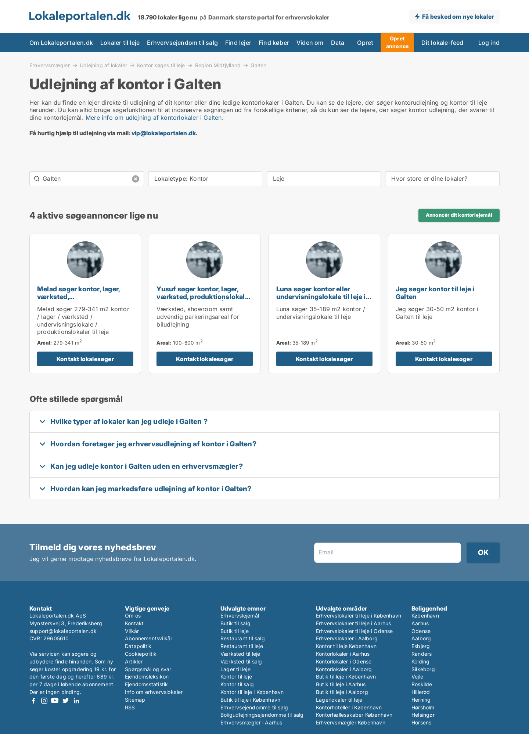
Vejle (417, 676)
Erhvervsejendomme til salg (254, 707)
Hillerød (420, 692)
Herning (421, 700)
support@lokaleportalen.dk (63, 631)
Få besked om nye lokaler (458, 16)
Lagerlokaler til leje (339, 700)
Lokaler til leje (120, 42)
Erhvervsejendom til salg (182, 42)
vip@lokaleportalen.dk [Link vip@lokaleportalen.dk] (164, 133)
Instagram (44, 700)
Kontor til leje (236, 676)
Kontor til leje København (346, 646)
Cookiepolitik (141, 654)
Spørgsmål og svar (148, 669)
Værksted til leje (240, 654)
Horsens (421, 722)
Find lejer (238, 42)
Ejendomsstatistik (146, 684)
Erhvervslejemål (239, 615)
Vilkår (132, 631)
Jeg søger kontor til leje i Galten (435, 293)
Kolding (420, 661)
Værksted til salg (241, 661)
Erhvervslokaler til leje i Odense (354, 631)
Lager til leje (235, 669)
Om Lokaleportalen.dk (61, 42)
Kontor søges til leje (161, 65)
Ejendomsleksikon (147, 676)
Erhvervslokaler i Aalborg (347, 638)
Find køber (274, 42)
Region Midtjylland (218, 65)
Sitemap (135, 700)
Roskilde (421, 684)
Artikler (134, 661)
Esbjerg (420, 646)
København (425, 615)
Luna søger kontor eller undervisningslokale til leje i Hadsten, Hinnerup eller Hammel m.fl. (321, 300)
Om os (133, 615)
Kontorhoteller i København (349, 707)
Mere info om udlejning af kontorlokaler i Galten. (155, 117)
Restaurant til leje (241, 646)
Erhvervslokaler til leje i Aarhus (353, 623)
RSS (130, 707)
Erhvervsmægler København (350, 722)
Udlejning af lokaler (103, 65)
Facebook (33, 700)
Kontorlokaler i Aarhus (343, 654)
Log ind (489, 42)
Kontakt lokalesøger (85, 359)
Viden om (310, 42)
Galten (258, 65)
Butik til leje (234, 631)
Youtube (55, 700)
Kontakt (134, 623)
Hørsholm (423, 707)
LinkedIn (76, 700)
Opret (365, 42)
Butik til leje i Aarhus (341, 684)
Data (338, 42)
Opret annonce (397, 42)
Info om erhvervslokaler (154, 692)
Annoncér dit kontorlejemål (459, 215)
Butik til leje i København (250, 700)
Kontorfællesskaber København (354, 715)
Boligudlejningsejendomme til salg (262, 715)
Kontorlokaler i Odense (343, 661)
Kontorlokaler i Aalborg (344, 669)
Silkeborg (423, 669)
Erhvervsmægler (49, 65)
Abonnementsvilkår (148, 638)
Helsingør (423, 715)
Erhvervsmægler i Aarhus (251, 722)
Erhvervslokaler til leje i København (358, 615)
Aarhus (420, 623)
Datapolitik (138, 646)
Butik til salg (235, 623)
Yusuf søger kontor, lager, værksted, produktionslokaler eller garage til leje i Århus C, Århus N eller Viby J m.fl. (203, 300)
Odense (421, 631)
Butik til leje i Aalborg (342, 692)
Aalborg (421, 638)
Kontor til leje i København (252, 692)
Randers (421, 654)
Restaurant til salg (242, 638)
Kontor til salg (237, 684)
